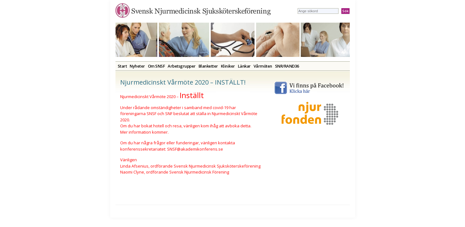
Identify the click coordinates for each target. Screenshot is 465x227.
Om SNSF (156, 66)
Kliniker (228, 66)
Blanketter (208, 66)
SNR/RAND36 (287, 66)
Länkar (244, 66)
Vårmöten (263, 66)
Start (122, 66)
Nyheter (137, 66)
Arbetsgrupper (182, 66)
